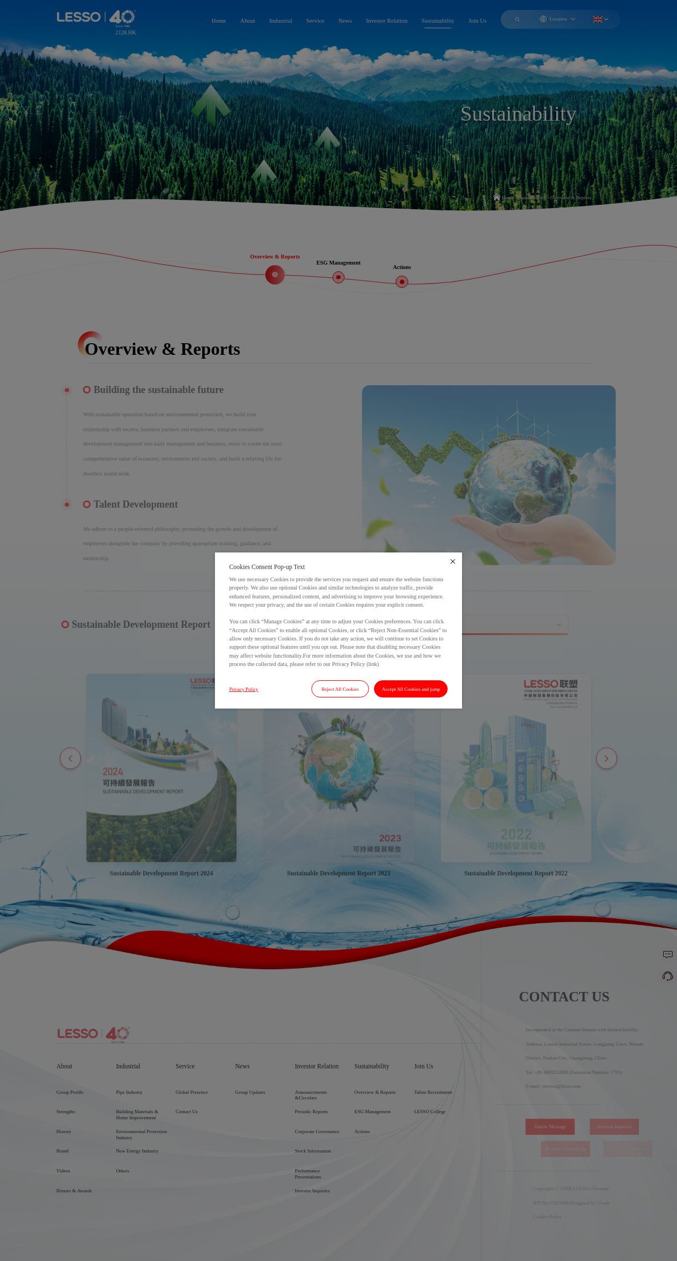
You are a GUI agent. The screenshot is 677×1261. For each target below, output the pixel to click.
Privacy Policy (243, 689)
